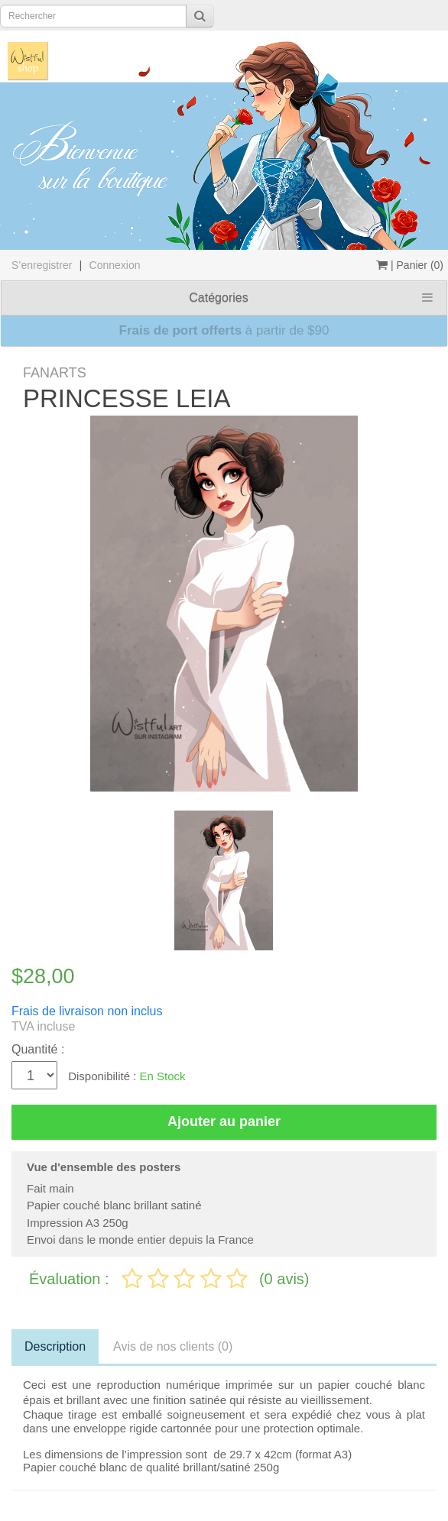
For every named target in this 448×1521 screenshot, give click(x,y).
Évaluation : (71, 1278)
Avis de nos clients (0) (172, 1346)
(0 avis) (284, 1278)
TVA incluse (43, 1026)
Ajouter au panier (224, 1121)
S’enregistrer (41, 265)
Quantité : (37, 1049)
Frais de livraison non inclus (86, 1011)
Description (55, 1346)
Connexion (115, 265)
